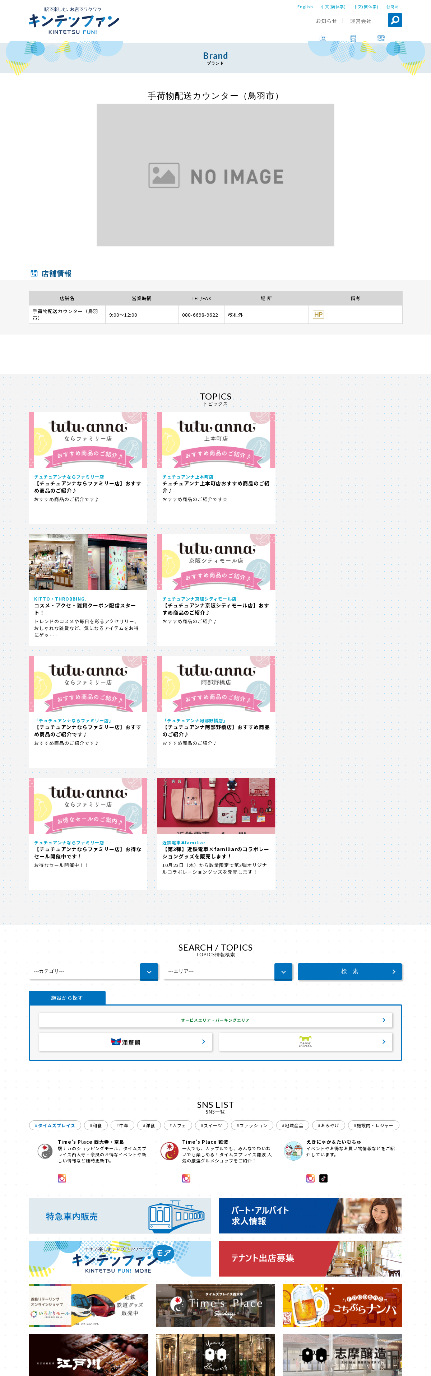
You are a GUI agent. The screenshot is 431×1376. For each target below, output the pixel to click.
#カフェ (178, 889)
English (305, 6)
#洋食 (149, 889)
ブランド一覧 (64, 1345)
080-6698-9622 (200, 314)
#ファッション (252, 889)
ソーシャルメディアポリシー (325, 1365)
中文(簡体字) (333, 6)
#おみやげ (328, 889)
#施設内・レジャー (374, 889)
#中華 (122, 889)
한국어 (392, 6)
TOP (35, 1345)
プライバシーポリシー (259, 1365)
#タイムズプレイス (55, 889)
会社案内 (214, 1365)
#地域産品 (292, 889)
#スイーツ (211, 889)
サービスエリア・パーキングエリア (215, 782)
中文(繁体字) (366, 6)
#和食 (96, 889)
